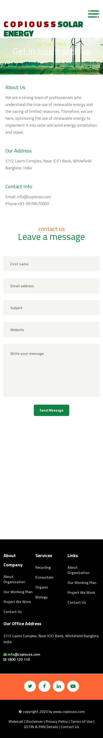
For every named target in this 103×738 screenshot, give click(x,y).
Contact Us (12, 611)
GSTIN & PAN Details (41, 726)
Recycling (43, 567)
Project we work (17, 601)
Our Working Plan (17, 592)
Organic (41, 587)
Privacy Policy (57, 721)
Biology (41, 597)
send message (51, 410)
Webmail (16, 721)
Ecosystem (44, 577)
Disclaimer (34, 721)
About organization (14, 579)
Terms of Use (82, 721)
